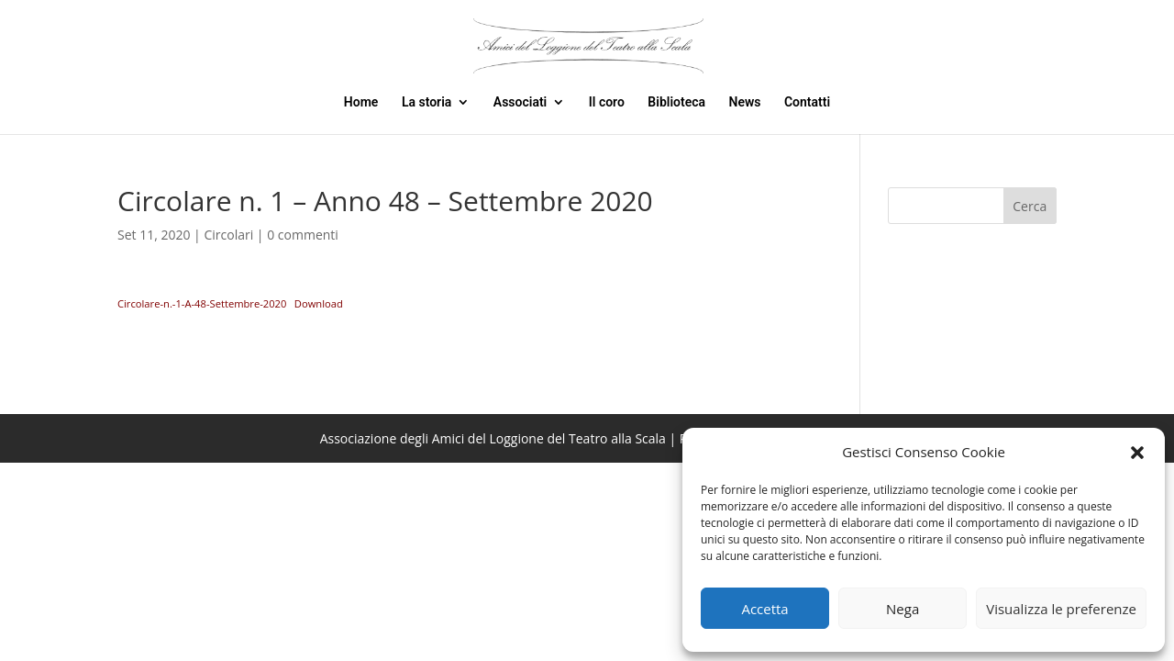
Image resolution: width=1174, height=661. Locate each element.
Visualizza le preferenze (1061, 608)
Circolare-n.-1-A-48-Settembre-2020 (201, 303)
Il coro (607, 102)
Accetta (764, 608)
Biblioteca (676, 102)
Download (318, 303)
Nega (902, 608)
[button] (1137, 452)
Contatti (807, 102)
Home (361, 102)
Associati (520, 102)
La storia (426, 102)
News (745, 102)
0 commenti (302, 234)
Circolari (228, 234)
